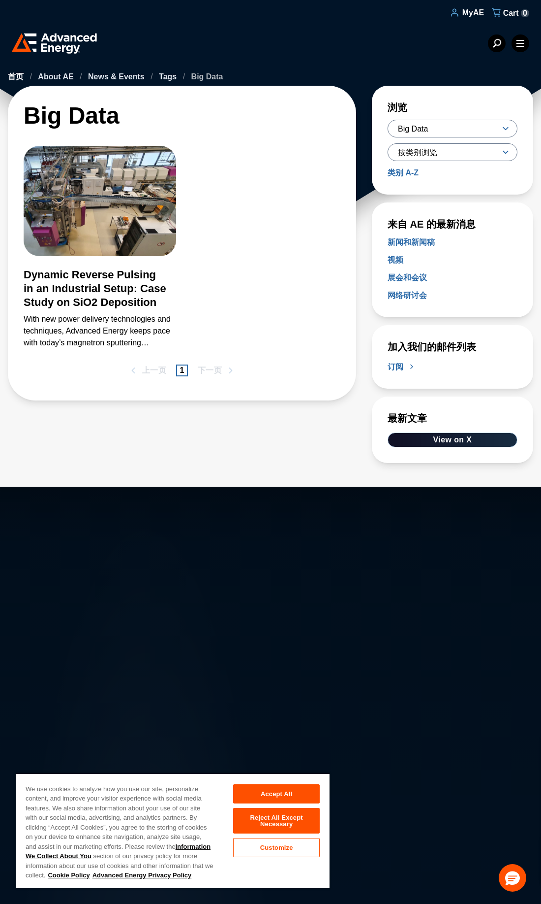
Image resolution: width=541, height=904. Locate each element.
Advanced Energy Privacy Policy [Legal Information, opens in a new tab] (142, 875)
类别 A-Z (403, 172)
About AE (57, 76)
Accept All (276, 794)
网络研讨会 (407, 295)
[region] (173, 830)
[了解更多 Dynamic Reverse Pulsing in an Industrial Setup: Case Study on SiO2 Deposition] (100, 207)
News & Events (117, 76)
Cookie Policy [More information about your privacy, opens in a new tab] (69, 875)
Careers (165, 751)
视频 (395, 260)
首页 (17, 76)
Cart (510, 13)
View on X (452, 439)
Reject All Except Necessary (276, 821)
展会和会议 (407, 277)
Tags (169, 76)
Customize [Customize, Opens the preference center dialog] (276, 848)
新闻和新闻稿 (411, 242)
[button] (512, 878)
